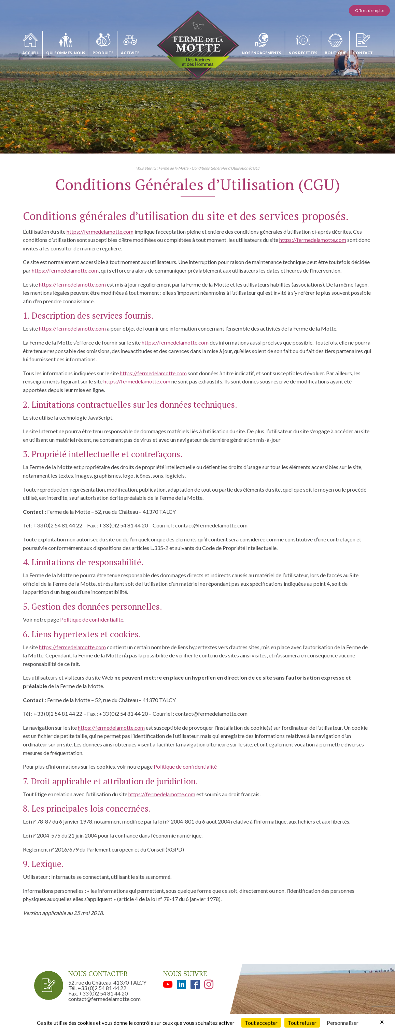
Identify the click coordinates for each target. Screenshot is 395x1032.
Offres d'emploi (369, 10)
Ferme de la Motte (173, 168)
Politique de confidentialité (91, 619)
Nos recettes (303, 52)
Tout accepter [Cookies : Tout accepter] (261, 1022)
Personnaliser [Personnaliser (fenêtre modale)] (342, 1022)
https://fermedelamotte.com (100, 231)
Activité (130, 52)
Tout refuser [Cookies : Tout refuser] (302, 1022)
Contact (363, 52)
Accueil (30, 52)
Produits (103, 52)
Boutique (335, 52)
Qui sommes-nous (65, 52)
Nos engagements (261, 52)
